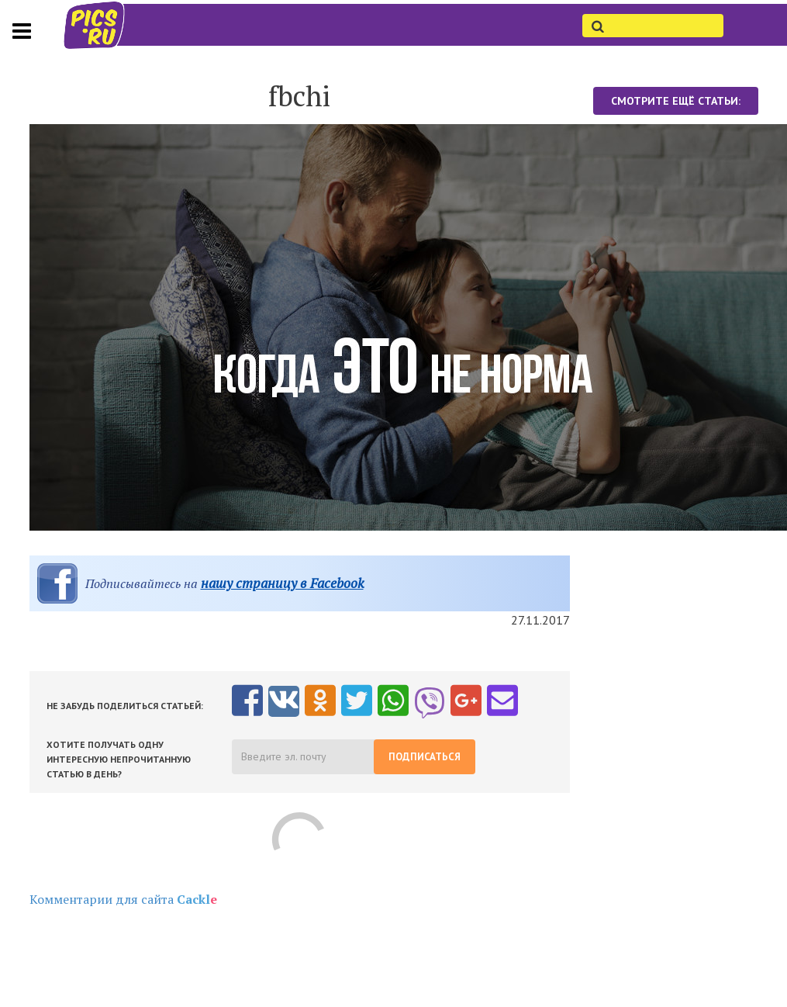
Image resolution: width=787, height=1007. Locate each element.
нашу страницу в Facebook (282, 583)
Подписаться (424, 756)
